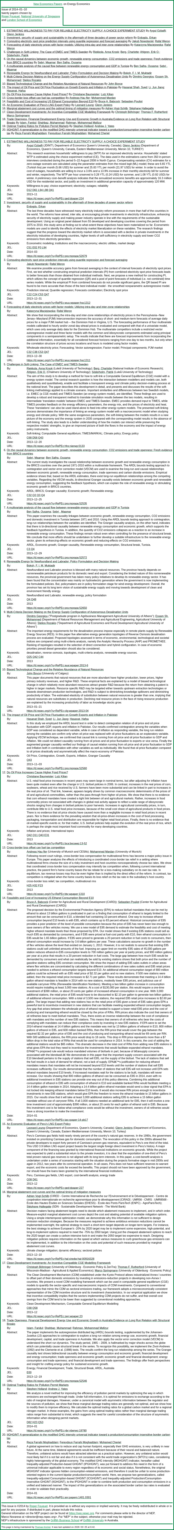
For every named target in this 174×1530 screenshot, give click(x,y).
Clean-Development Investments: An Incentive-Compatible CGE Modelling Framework (59, 112)
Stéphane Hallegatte (141, 108)
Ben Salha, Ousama (69, 62)
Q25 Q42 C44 (35, 656)
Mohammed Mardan (103, 97)
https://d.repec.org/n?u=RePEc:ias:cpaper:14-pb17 (57, 1119)
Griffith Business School (65, 1520)
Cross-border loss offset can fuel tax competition (36, 97)
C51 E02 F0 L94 (37, 247)
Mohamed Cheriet (99, 133)
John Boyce (115, 83)
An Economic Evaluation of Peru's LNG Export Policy (39, 105)
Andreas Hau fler (79, 97)
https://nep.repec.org (81, 1513)
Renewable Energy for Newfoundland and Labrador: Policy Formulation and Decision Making (63, 73)
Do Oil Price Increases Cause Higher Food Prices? (37, 94)
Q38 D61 (32, 1179)
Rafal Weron (162, 41)
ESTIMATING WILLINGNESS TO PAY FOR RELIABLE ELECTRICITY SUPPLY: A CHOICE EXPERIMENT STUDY (76, 30)
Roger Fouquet (11, 16)
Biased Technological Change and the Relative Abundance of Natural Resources (55, 83)
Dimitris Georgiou (143, 76)
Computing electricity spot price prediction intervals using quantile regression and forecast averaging (67, 41)
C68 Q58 (32, 1308)
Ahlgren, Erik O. (149, 52)
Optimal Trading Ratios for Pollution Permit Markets (38, 126)
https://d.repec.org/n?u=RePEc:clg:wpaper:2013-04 (58, 710)
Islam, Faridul (28, 122)
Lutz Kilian (107, 94)
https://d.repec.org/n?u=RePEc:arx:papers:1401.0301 (59, 1497)
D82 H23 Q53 (35, 1422)
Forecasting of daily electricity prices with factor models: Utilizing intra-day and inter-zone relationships (68, 44)
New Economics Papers (47, 4)
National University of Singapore (40, 16)
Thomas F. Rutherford (154, 112)
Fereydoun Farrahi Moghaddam (67, 133)
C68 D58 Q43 (35, 437)
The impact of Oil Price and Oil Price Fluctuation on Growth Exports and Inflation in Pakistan (62, 87)
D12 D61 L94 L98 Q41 (40, 190)
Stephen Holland (83, 126)
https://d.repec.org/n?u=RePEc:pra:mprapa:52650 (57, 607)
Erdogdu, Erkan (146, 37)
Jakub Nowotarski (142, 41)
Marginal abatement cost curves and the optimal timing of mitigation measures (54, 108)
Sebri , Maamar (62, 511)
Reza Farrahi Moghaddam (31, 133)
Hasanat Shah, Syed (134, 87)
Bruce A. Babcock (109, 101)
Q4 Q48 (31, 599)
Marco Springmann (18, 115)
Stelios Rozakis (32, 80)
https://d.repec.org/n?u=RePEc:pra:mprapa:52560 (57, 768)
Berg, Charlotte (129, 52)
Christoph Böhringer (127, 112)
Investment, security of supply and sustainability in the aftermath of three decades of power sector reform (70, 37)
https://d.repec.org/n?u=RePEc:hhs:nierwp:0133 (56, 446)
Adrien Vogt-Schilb (116, 108)
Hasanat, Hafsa (16, 90)
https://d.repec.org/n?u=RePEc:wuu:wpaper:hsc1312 (58, 302)
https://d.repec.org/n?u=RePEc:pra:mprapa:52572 (57, 557)
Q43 (29, 760)
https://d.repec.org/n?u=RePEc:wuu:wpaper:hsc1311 (58, 360)
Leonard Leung (84, 105)
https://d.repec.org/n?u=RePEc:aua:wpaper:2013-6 (57, 665)
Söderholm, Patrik (17, 55)
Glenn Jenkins (15, 34)
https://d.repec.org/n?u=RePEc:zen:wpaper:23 (55, 1316)
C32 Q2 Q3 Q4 (36, 495)
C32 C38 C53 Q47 (38, 352)
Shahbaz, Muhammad (51, 122)
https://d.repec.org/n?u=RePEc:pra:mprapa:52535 (57, 503)
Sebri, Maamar (47, 62)
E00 (29, 1372)
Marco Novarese (11, 1516)
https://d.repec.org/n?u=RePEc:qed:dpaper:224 (55, 198)
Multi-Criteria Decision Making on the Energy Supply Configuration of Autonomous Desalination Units (67, 76)
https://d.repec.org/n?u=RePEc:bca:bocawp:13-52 (57, 843)
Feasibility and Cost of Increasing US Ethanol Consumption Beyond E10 (50, 101)
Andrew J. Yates (104, 126)
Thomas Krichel (42, 1527)
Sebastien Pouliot (132, 101)
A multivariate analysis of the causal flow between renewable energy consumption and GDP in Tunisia (68, 66)
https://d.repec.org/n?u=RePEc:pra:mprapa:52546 (57, 1380)
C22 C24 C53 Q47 (38, 294)
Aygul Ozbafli (158, 30)
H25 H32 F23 (35, 885)
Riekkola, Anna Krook (106, 52)
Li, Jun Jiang (156, 87)
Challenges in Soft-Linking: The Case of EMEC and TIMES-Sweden (47, 52)
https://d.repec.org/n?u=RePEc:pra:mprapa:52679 (57, 256)
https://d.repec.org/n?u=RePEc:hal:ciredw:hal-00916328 (60, 1258)
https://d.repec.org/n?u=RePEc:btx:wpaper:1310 (56, 894)
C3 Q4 (30, 549)
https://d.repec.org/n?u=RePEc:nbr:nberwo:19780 (57, 1430)
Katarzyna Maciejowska (148, 44)
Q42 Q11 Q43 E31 (38, 835)
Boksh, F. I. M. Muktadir (137, 73)
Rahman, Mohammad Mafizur (84, 122)
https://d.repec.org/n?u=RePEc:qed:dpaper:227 (55, 1187)
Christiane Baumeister (86, 94)
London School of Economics (24, 20)
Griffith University (93, 1520)
